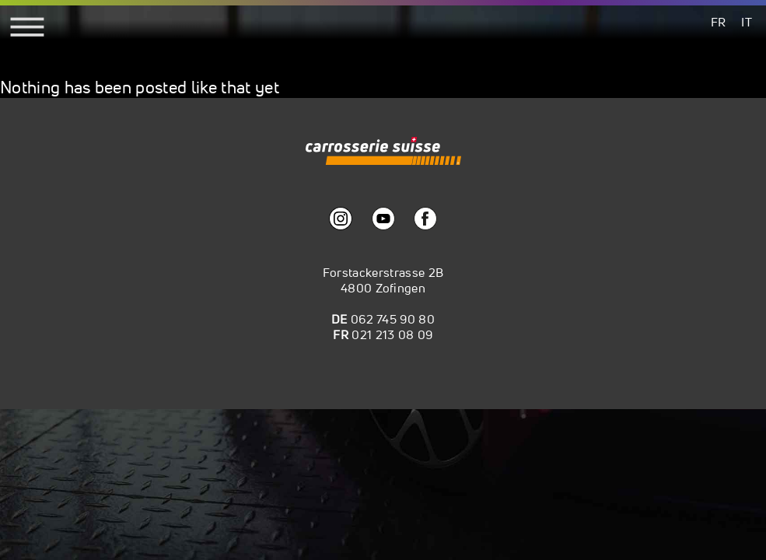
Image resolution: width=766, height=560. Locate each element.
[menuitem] (718, 21)
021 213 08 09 (392, 334)
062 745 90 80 (393, 319)
